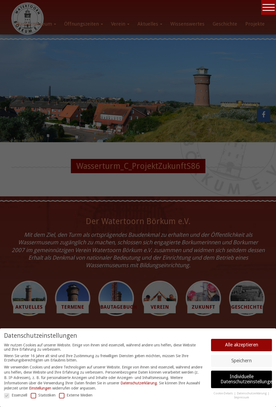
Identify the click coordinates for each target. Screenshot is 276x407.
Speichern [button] (241, 360)
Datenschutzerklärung (138, 383)
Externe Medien (75, 395)
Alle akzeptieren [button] (241, 344)
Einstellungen (40, 388)
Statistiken (43, 395)
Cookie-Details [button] (223, 393)
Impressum (241, 397)
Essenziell (15, 395)
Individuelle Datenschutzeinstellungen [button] (246, 379)
